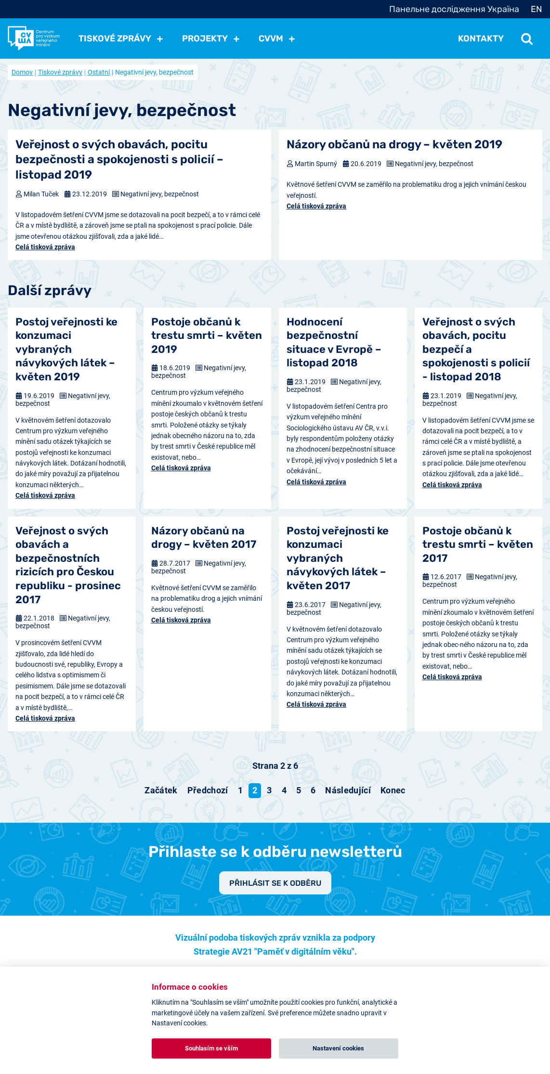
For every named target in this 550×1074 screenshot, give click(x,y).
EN (536, 9)
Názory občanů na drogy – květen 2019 (394, 144)
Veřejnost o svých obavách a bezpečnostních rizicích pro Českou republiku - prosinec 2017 (68, 565)
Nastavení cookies (338, 1048)
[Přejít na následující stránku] (348, 790)
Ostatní (99, 72)
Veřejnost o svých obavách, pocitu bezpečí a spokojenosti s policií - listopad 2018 (476, 349)
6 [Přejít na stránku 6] (313, 790)
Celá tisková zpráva (45, 247)
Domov (22, 72)
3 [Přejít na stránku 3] (269, 790)
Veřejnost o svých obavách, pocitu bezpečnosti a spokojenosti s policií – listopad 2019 (119, 159)
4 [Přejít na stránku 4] (284, 790)
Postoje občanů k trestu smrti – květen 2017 (477, 544)
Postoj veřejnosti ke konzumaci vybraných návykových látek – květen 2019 (66, 349)
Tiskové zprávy (60, 72)
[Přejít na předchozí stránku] (207, 790)
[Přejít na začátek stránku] (161, 790)
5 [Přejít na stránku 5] (298, 790)
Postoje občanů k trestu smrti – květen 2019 (206, 335)
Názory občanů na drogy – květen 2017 (203, 537)
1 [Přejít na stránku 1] (240, 790)
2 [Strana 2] (254, 790)
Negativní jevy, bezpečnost (159, 194)
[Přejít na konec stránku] (393, 790)
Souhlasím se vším (211, 1048)
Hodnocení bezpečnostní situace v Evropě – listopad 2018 (334, 342)
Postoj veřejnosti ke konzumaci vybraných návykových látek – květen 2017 (338, 558)
